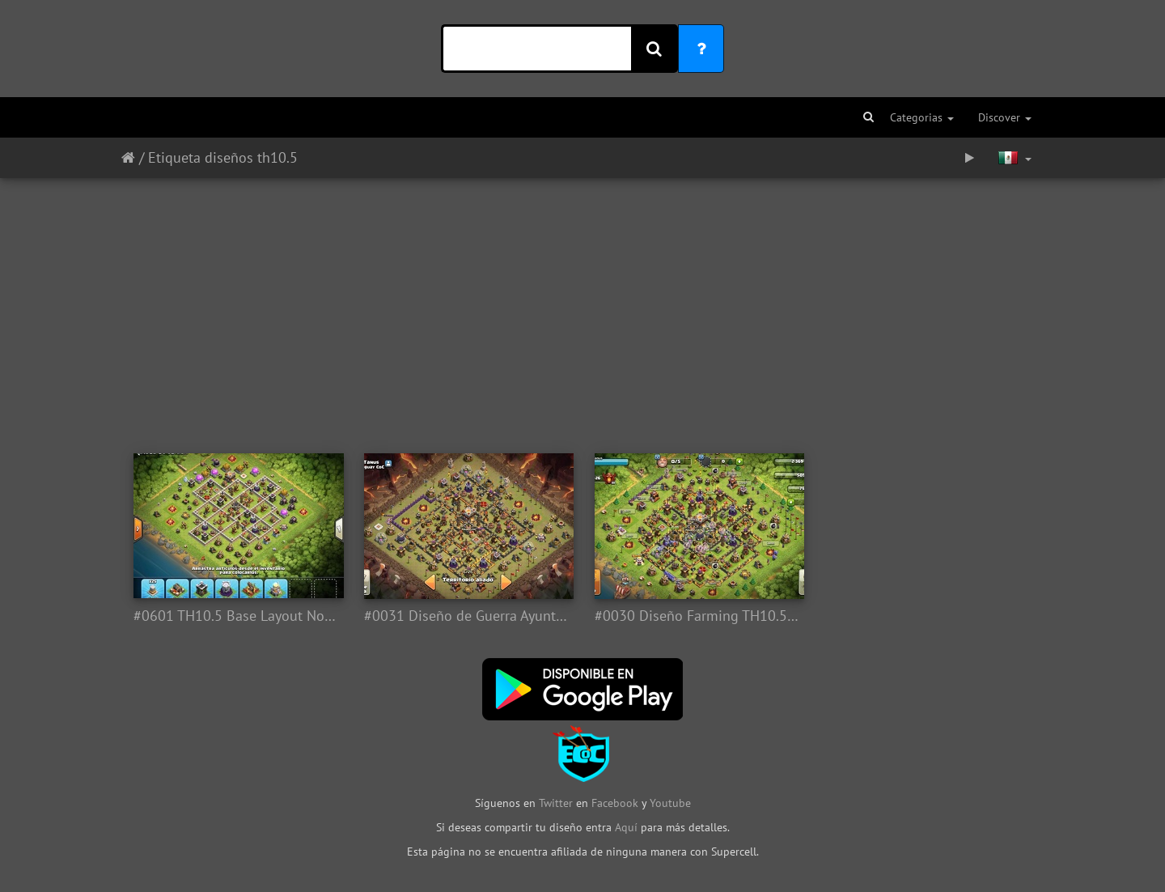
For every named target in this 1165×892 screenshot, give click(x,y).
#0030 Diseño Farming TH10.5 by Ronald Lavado (698, 616)
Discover (1005, 117)
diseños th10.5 (251, 157)
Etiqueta (174, 157)
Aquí (626, 827)
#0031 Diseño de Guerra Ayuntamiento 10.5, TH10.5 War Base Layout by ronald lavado (467, 616)
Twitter (557, 803)
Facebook (614, 803)
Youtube (670, 803)
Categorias (922, 117)
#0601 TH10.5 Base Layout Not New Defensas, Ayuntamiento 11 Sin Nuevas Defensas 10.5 (236, 616)
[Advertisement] (582, 307)
